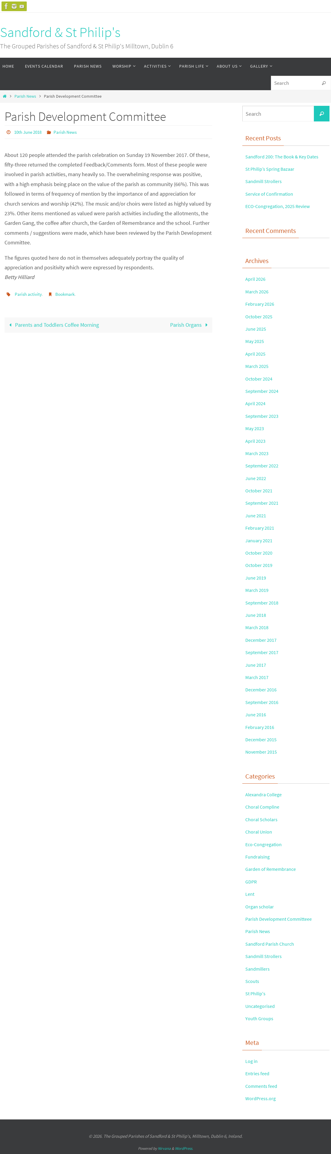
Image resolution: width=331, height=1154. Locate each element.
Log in (252, 1061)
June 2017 (257, 664)
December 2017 (262, 639)
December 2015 (262, 739)
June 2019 (257, 577)
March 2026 (258, 291)
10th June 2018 (29, 132)
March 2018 (258, 627)
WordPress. (184, 1148)
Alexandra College (266, 794)
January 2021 (260, 540)
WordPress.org (261, 1098)
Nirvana (164, 1148)
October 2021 (260, 490)
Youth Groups (261, 1018)
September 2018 (264, 602)
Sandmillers (259, 968)
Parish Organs (190, 324)
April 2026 (256, 278)
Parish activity (29, 294)
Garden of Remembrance (273, 868)
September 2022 (264, 465)
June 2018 (257, 614)
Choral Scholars (263, 819)
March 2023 (258, 453)
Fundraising (258, 856)
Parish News (25, 96)
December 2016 (262, 689)
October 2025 (260, 316)
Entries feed (258, 1073)
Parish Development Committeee (282, 918)
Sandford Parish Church (272, 943)
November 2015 (263, 751)
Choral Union (260, 831)
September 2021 (264, 502)
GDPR (251, 881)
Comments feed (263, 1085)
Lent (250, 893)
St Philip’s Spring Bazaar (272, 168)
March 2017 (258, 677)
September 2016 (264, 702)
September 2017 (264, 652)
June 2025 (257, 328)
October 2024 (260, 378)
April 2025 (256, 353)
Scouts (253, 981)
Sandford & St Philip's (60, 32)
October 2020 (260, 552)
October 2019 (260, 565)
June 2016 (257, 714)
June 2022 (257, 478)
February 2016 (261, 727)
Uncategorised (261, 1005)
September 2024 (264, 390)
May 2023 (255, 428)
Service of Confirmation (271, 193)
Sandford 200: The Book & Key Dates (286, 156)
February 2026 (261, 303)
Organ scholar (261, 906)
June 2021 (257, 515)
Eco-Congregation (265, 844)
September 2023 (264, 415)
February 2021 (261, 527)
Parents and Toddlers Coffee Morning (53, 324)
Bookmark (66, 294)
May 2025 (255, 341)
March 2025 (258, 366)
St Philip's (256, 993)
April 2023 (256, 440)
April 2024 (256, 403)
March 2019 (258, 589)
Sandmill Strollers (266, 181)
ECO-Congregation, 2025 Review (281, 206)
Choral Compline (264, 806)
